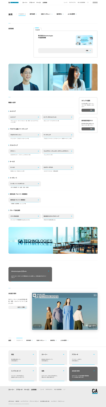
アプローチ (32, 2)
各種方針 (17, 401)
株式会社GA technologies (94, 391)
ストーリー (24, 2)
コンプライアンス (24, 401)
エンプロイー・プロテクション (57, 401)
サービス (39, 2)
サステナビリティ (72, 2)
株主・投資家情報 (81, 2)
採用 (88, 2)
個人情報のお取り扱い (45, 401)
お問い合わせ (11, 401)
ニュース (65, 2)
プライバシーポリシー (34, 401)
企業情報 (45, 2)
